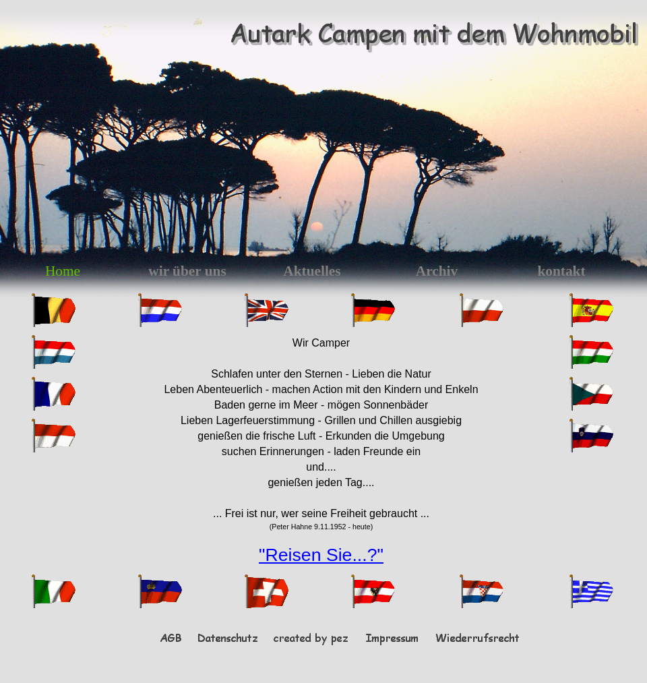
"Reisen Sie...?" (321, 555)
